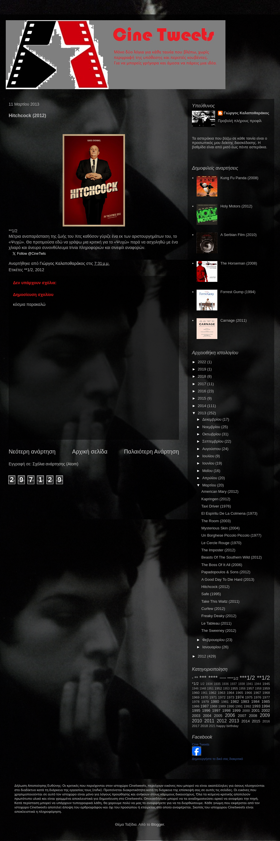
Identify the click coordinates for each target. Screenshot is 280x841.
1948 (202, 688)
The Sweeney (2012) (218, 630)
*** (202, 677)
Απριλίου (210, 478)
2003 (196, 715)
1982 (235, 701)
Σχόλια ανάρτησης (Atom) (56, 464)
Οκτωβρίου (212, 434)
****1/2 (232, 678)
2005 (218, 715)
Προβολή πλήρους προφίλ (240, 121)
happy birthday (227, 726)
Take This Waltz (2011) (220, 601)
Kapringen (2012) (215, 499)
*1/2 (195, 683)
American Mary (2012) (219, 491)
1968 (266, 692)
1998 (226, 710)
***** (223, 678)
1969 (195, 697)
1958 (258, 688)
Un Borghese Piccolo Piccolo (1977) (231, 535)
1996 (206, 710)
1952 (218, 688)
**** (213, 677)
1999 (236, 710)
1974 (239, 697)
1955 (234, 688)
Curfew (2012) (213, 608)
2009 (265, 715)
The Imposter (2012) (218, 550)
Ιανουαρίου (212, 647)
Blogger (157, 824)
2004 (207, 715)
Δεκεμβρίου (212, 419)
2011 (209, 720)
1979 (205, 701)
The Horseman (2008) (238, 263)
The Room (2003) (216, 521)
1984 (255, 701)
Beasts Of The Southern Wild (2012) (231, 557)
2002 (266, 710)
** (196, 678)
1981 (225, 701)
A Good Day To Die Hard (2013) (227, 579)
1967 (257, 692)
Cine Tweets (200, 744)
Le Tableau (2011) (216, 623)
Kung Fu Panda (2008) (239, 178)
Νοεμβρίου (211, 427)
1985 (266, 701)
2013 (202, 413)
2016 (202, 391)
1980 (215, 701)
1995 (196, 710)
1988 (213, 706)
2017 (202, 384)
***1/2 (247, 677)
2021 (212, 726)
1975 (249, 697)
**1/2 (28, 269)
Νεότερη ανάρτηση (32, 451)
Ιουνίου (208, 463)
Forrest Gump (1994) (237, 292)
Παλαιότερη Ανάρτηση (151, 451)
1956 (242, 688)
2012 (39, 269)
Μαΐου (208, 471)
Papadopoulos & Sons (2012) (225, 572)
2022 (202, 362)
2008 (253, 715)
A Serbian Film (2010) (238, 235)
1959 (266, 688)
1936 (225, 683)
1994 (266, 706)
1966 (248, 692)
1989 (222, 706)
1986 (195, 706)
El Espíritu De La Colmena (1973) (229, 513)
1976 (257, 697)
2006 (230, 715)
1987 (204, 706)
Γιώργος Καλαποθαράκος (63, 263)
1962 (212, 692)
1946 (195, 688)
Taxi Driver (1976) (216, 506)
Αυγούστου (212, 449)
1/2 (202, 683)
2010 (197, 720)
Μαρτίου (209, 485)
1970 (204, 697)
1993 (256, 706)
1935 (217, 683)
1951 (210, 688)
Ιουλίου (208, 456)
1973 (230, 697)
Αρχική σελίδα (89, 451)
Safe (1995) (211, 594)
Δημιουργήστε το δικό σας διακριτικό (217, 759)
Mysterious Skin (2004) (220, 528)
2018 (202, 376)
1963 (221, 692)
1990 (230, 706)
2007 (242, 715)
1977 (266, 697)
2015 (202, 398)
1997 (216, 710)
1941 (249, 683)
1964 (230, 692)
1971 (213, 697)
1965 (239, 692)
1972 (221, 697)
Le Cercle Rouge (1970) (221, 543)
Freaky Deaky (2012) (218, 616)
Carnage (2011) (233, 320)
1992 (247, 706)
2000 (246, 710)
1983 (245, 701)
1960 (195, 692)
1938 (241, 683)
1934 (209, 683)
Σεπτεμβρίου (213, 441)
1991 (239, 706)
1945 (266, 683)
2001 (255, 710)
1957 (250, 688)
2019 (202, 369)
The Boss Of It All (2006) (221, 565)
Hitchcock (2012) (215, 587)
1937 (233, 683)
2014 (202, 406)
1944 (257, 683)
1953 (226, 688)
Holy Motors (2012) (236, 206)
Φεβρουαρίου (214, 640)
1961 (204, 692)
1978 (195, 701)
